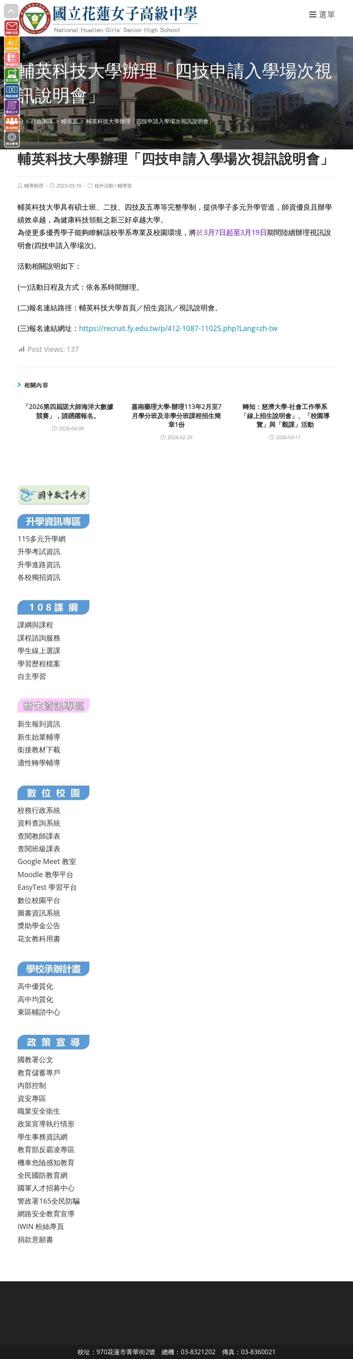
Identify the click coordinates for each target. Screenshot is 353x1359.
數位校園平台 (38, 900)
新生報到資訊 (38, 723)
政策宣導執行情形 (46, 1123)
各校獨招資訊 (38, 577)
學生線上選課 (38, 650)
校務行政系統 (38, 810)
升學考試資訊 (38, 551)
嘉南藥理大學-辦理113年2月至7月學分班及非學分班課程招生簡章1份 (176, 415)
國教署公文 (35, 1059)
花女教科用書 (38, 938)
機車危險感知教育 (46, 1162)
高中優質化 (35, 986)
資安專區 (31, 1098)
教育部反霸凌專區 (46, 1149)
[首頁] (20, 121)
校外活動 (104, 185)
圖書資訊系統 (38, 912)
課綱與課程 (35, 624)
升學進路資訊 (38, 564)
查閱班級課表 (38, 848)
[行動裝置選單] (322, 14)
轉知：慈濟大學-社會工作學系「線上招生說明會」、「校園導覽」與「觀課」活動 (285, 415)
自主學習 (31, 676)
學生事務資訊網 (42, 1136)
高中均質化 (35, 999)
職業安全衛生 (38, 1111)
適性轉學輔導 (38, 762)
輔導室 (125, 185)
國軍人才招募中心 (46, 1188)
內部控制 (31, 1085)
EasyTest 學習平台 (47, 887)
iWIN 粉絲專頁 (40, 1226)
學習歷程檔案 (38, 663)
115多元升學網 (41, 538)
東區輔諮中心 (38, 1012)
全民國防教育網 (42, 1175)
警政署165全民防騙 (48, 1201)
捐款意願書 (35, 1239)
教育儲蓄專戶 (38, 1072)
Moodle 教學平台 (45, 874)
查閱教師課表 (38, 836)
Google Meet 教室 (46, 861)
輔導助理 (33, 185)
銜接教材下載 (38, 749)
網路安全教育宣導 (46, 1213)
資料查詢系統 (38, 823)
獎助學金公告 (38, 925)
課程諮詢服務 (38, 637)
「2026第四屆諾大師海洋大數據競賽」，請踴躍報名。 (68, 411)
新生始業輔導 (38, 737)
